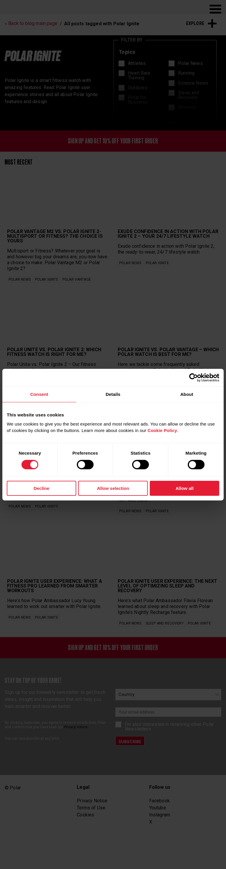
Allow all (185, 488)
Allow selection (113, 488)
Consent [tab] (39, 393)
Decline (41, 488)
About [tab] (186, 393)
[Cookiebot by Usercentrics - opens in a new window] (193, 377)
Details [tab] (113, 393)
